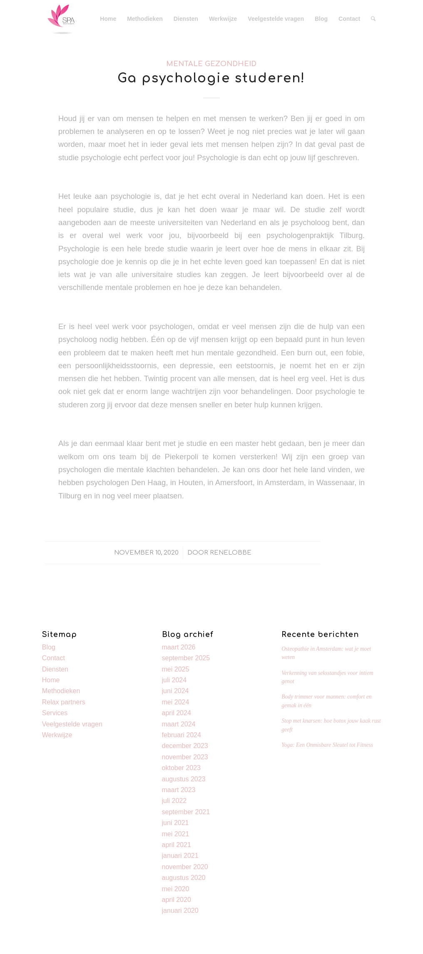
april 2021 (176, 844)
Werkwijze (57, 734)
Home (51, 680)
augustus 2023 (184, 779)
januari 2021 (180, 855)
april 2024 (176, 712)
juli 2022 (174, 800)
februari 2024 (181, 734)
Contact (53, 658)
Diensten (55, 669)
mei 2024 (175, 702)
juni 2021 (175, 822)
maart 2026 (179, 647)
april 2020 (176, 899)
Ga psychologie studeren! (211, 78)
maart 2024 (179, 724)
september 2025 (186, 658)
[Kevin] (61, 18)
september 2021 (186, 811)
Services (54, 712)
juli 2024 (174, 680)
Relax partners (63, 702)
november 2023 (185, 757)
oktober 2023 (181, 767)
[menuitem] (108, 18)
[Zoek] (373, 18)
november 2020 (185, 866)
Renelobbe (230, 552)
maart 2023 (179, 789)
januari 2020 (180, 910)
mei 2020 (175, 888)
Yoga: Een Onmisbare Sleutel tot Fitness (327, 745)
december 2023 (185, 745)
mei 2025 (175, 669)
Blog (48, 647)
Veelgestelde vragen (72, 724)
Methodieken (61, 690)
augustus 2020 (184, 877)
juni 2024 (175, 690)
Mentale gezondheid (211, 64)
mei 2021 (175, 834)
